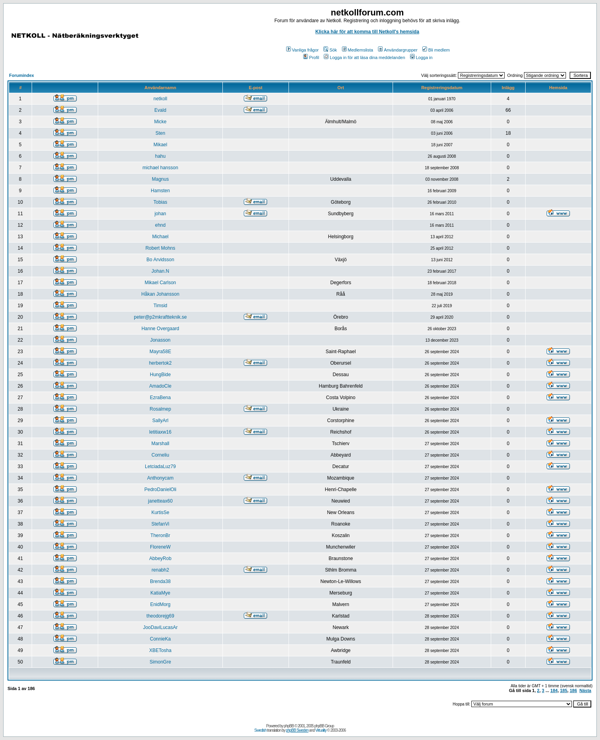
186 (573, 690)
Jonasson (160, 340)
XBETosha (160, 650)
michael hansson (160, 167)
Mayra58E (160, 351)
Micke (160, 121)
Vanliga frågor (302, 50)
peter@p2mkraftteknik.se (160, 317)
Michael (160, 236)
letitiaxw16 (160, 432)
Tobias (160, 202)
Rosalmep (160, 409)
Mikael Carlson (160, 282)
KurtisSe (160, 512)
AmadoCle (160, 386)
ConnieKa (160, 639)
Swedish (260, 730)
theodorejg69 (160, 616)
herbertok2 (160, 363)
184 (554, 690)
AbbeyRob (160, 558)
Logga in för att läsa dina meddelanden (364, 57)
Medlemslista (357, 50)
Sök (330, 50)
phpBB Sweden (297, 730)
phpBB (289, 726)
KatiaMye (160, 593)
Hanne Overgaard (160, 328)
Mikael (160, 144)
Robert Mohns (160, 248)
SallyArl (160, 420)
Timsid (160, 305)
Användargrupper (398, 50)
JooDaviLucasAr (160, 627)
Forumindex (21, 75)
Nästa (585, 690)
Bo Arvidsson (160, 259)
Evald (160, 110)
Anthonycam (160, 478)
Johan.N (160, 271)
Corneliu (160, 455)
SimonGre (160, 662)
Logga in (421, 57)
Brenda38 (160, 581)
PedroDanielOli (160, 489)
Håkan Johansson (160, 294)
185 (563, 690)
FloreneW (160, 547)
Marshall (160, 443)
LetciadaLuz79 (160, 466)
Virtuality (321, 730)
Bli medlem (436, 50)
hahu (160, 156)
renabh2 (160, 570)
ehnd (160, 225)
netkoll (160, 98)
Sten (160, 133)
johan (160, 213)
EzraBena (160, 397)
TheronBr (160, 535)
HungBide (160, 374)
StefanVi (160, 524)
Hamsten (160, 190)
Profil (311, 57)
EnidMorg (160, 604)
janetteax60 (160, 501)
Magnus (160, 179)
